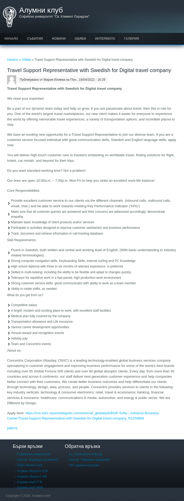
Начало (11, 39)
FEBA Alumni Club (30, 465)
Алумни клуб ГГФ (29, 482)
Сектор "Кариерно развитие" (38, 460)
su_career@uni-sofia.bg (86, 454)
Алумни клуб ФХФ (30, 487)
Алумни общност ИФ (32, 476)
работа (12, 428)
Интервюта (105, 39)
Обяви (80, 39)
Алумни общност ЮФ (32, 471)
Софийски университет (34, 454)
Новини (59, 39)
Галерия (131, 39)
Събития (35, 39)
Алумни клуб (41, 10)
